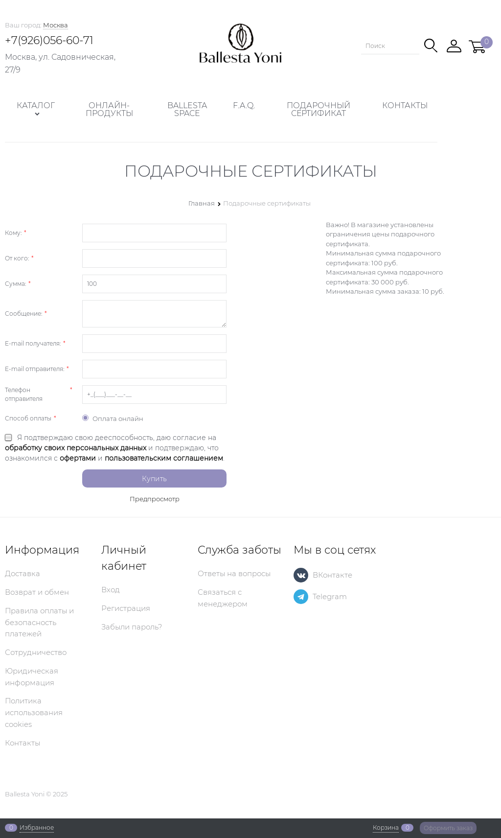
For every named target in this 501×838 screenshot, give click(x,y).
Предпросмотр (155, 499)
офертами (78, 458)
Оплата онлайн (112, 418)
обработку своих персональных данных (75, 447)
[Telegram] (301, 596)
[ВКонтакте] (301, 575)
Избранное (37, 828)
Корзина (386, 828)
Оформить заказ (448, 828)
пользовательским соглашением (164, 458)
